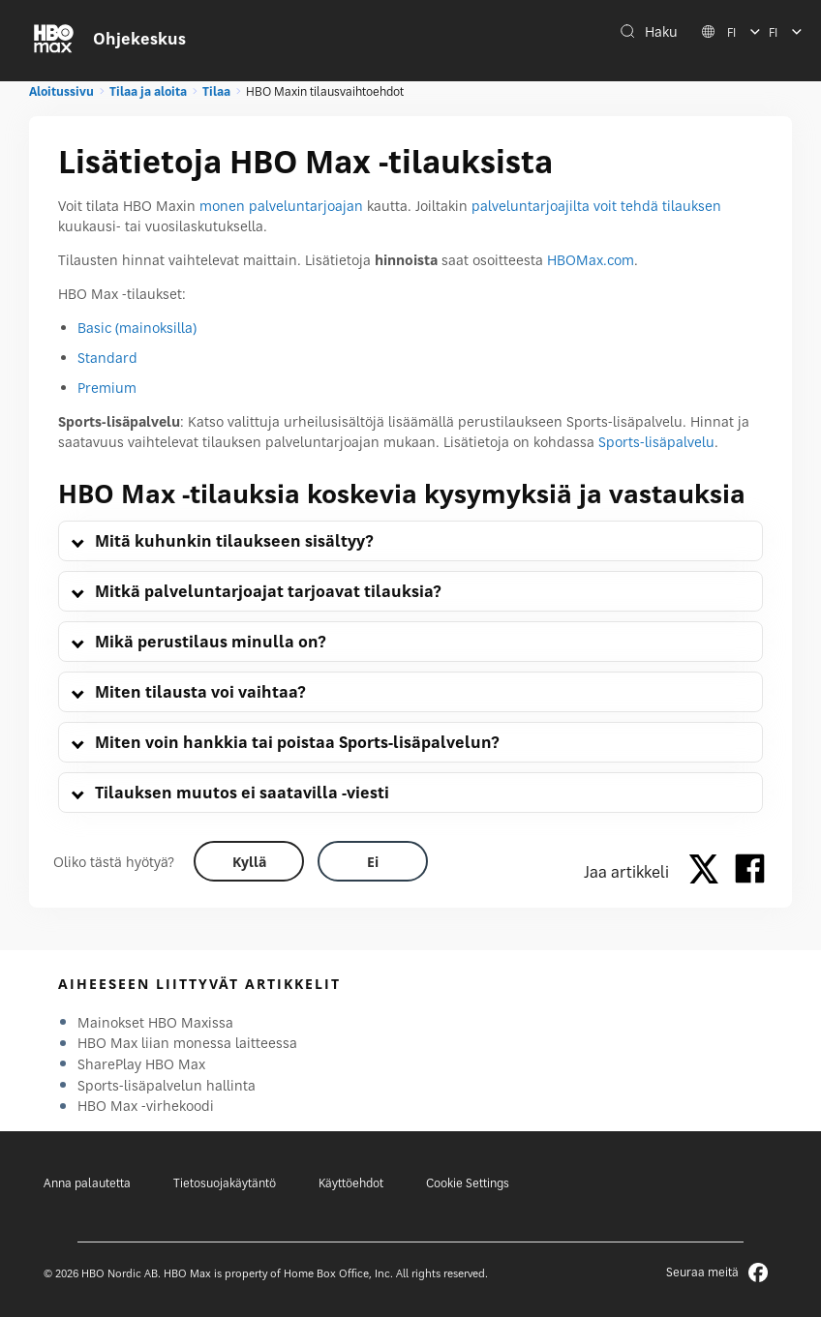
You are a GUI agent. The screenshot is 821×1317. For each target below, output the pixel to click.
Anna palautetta (87, 1183)
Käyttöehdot (351, 1183)
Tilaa (216, 91)
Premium (107, 387)
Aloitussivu (61, 91)
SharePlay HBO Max (141, 1064)
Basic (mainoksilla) (137, 327)
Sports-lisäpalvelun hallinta (166, 1085)
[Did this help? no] (373, 861)
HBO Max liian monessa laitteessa (187, 1042)
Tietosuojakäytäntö (224, 1183)
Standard (107, 357)
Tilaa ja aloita (148, 91)
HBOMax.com (590, 260)
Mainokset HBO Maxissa (155, 1022)
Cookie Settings (467, 1183)
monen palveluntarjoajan (281, 205)
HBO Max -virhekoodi (145, 1105)
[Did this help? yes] (249, 861)
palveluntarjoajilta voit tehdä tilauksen (596, 205)
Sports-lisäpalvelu (656, 442)
